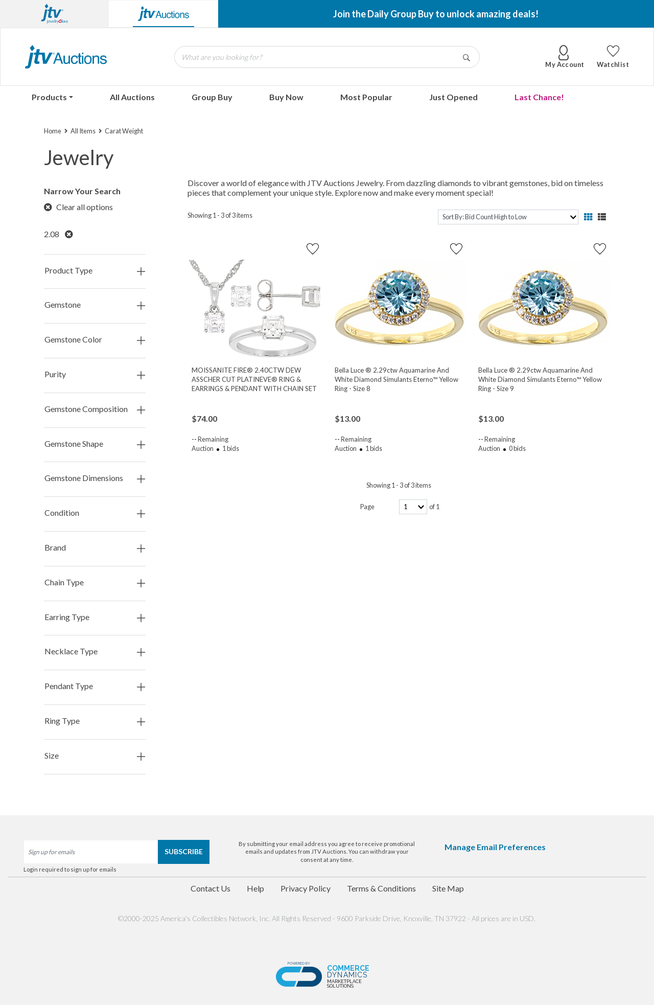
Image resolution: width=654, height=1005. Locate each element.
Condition (94, 513)
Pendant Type (94, 686)
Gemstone (94, 305)
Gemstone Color (94, 339)
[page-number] (413, 506)
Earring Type (94, 617)
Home (52, 131)
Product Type (94, 270)
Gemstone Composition (94, 409)
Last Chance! (539, 97)
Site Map (448, 888)
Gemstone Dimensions (94, 478)
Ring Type (94, 721)
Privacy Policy (306, 888)
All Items (83, 131)
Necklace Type (94, 651)
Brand (94, 547)
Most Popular (366, 97)
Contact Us (210, 888)
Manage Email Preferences (495, 847)
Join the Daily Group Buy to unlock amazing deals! (436, 13)
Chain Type (94, 582)
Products (49, 97)
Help (255, 888)
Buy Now (286, 97)
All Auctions (132, 97)
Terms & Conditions (381, 888)
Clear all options (78, 207)
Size (94, 755)
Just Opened (453, 97)
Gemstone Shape (94, 444)
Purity (94, 374)
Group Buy (212, 97)
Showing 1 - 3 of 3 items (220, 215)
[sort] (508, 217)
